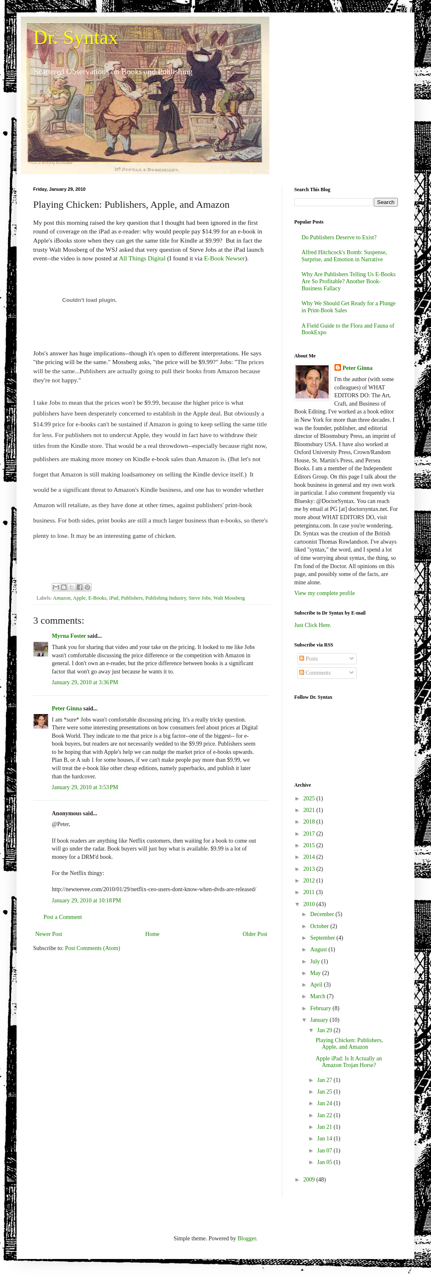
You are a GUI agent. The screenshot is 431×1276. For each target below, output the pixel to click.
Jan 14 (325, 1138)
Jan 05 (325, 1162)
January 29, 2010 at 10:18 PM (86, 900)
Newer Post (48, 934)
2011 (309, 892)
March (318, 996)
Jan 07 (325, 1150)
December (322, 914)
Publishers (132, 598)
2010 (310, 904)
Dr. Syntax (75, 37)
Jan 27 (325, 1080)
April (317, 985)
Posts (308, 659)
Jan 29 (325, 1030)
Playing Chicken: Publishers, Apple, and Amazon (349, 1043)
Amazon (62, 598)
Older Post (255, 934)
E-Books (97, 598)
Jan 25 (325, 1092)
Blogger (246, 1238)
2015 (310, 845)
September (323, 938)
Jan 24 (325, 1103)
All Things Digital (143, 258)
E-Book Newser (224, 258)
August (319, 949)
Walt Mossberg (229, 598)
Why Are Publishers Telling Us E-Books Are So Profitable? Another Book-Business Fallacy (349, 281)
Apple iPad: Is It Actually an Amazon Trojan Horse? (349, 1062)
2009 (310, 1179)
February (321, 1008)
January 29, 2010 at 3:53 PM (85, 787)
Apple (79, 598)
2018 (310, 822)
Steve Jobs (200, 598)
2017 (310, 834)
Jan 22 (325, 1115)
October (320, 926)
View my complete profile (324, 593)
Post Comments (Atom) (92, 948)
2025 (310, 798)
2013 (310, 869)
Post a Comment (63, 917)
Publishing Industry (165, 598)
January (319, 1020)
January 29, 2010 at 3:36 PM (85, 682)
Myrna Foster (69, 636)
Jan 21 (325, 1127)
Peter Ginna (67, 708)
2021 (310, 810)
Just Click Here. (313, 625)
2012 (310, 880)
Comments (315, 673)
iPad (113, 598)
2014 (310, 857)
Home (152, 934)
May (316, 973)
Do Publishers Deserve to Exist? (339, 237)
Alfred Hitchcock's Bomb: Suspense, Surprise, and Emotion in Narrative (344, 255)
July (315, 961)
